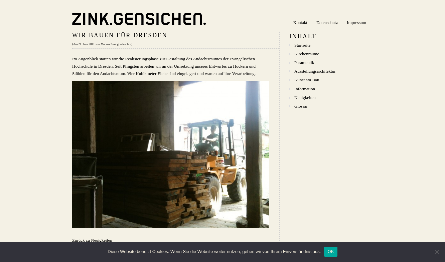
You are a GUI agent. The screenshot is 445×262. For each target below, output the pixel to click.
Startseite (302, 45)
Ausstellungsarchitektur (314, 71)
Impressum (356, 22)
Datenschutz (327, 22)
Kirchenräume (306, 53)
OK (330, 251)
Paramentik (304, 62)
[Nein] (436, 251)
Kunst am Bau (306, 79)
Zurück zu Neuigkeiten (92, 240)
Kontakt (300, 22)
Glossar (301, 106)
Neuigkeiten (305, 97)
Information (304, 88)
